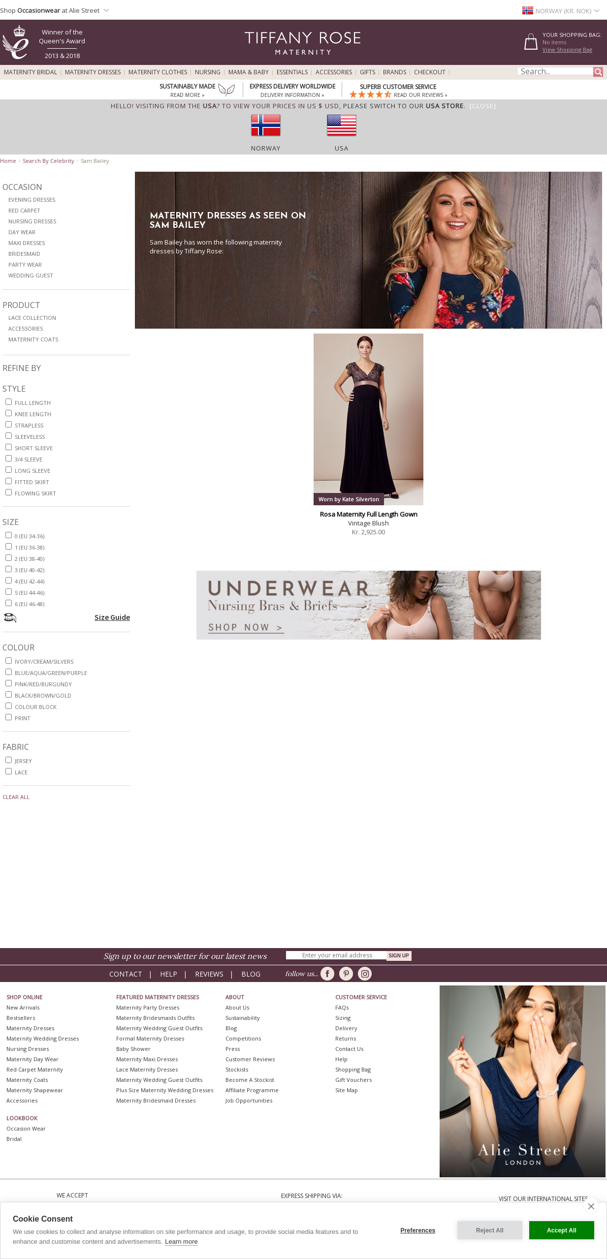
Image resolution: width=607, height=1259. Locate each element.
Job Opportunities (248, 1100)
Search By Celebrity (48, 160)
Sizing (343, 1017)
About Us (237, 1007)
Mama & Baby (248, 72)
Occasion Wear (26, 1128)
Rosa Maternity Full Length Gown (368, 514)
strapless (29, 425)
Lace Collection (32, 317)
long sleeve (32, 470)
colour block (36, 706)
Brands (394, 72)
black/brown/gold (43, 695)
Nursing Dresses (32, 221)
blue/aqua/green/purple (51, 672)
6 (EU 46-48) (29, 604)
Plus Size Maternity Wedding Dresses (164, 1090)
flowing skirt (35, 493)
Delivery (346, 1028)
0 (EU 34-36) (29, 536)
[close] (591, 1206)
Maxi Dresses (26, 242)
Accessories (334, 72)
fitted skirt (32, 482)
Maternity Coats (33, 339)
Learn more (181, 1241)
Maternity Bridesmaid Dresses (155, 1100)
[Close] (483, 105)
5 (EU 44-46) (29, 592)
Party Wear (25, 264)
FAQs (342, 1007)
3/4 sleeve (28, 459)
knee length (33, 414)
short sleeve (34, 448)
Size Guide (112, 617)
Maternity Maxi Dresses (147, 1059)
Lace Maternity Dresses (147, 1069)
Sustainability (242, 1017)
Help (168, 974)
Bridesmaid (24, 253)
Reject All (490, 1230)
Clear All (16, 796)
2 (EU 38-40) (29, 558)
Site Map (346, 1090)
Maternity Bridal (30, 72)
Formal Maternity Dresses (150, 1038)
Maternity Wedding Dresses (42, 1038)
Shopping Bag (353, 1069)
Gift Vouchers (353, 1079)
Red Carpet (24, 210)
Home (8, 160)
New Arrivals (22, 1007)
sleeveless (30, 436)
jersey (23, 761)
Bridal (14, 1138)
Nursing (208, 72)
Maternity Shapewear (34, 1090)
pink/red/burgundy (43, 684)
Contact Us (349, 1048)
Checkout (430, 72)
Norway (266, 148)
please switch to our (403, 105)
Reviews (209, 974)
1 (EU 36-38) (29, 547)
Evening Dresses (31, 199)
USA (342, 148)
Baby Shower (133, 1048)
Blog (250, 974)
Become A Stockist (249, 1079)
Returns (345, 1038)
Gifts (367, 72)
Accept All (561, 1230)
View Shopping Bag (567, 49)
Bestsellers (20, 1017)
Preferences (418, 1230)
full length (33, 402)
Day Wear (21, 232)
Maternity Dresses (93, 72)
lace (21, 772)
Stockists (236, 1069)
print (23, 718)
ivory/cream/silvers (44, 661)
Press (232, 1048)
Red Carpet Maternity (34, 1069)
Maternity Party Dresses (147, 1007)
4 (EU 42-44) (29, 581)
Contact (125, 974)
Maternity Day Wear (32, 1059)
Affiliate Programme (252, 1090)
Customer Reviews (250, 1059)
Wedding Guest (30, 275)
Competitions (243, 1038)
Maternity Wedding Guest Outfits (159, 1028)
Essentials (292, 72)
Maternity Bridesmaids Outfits (155, 1017)
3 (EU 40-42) (29, 570)
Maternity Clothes (157, 72)
